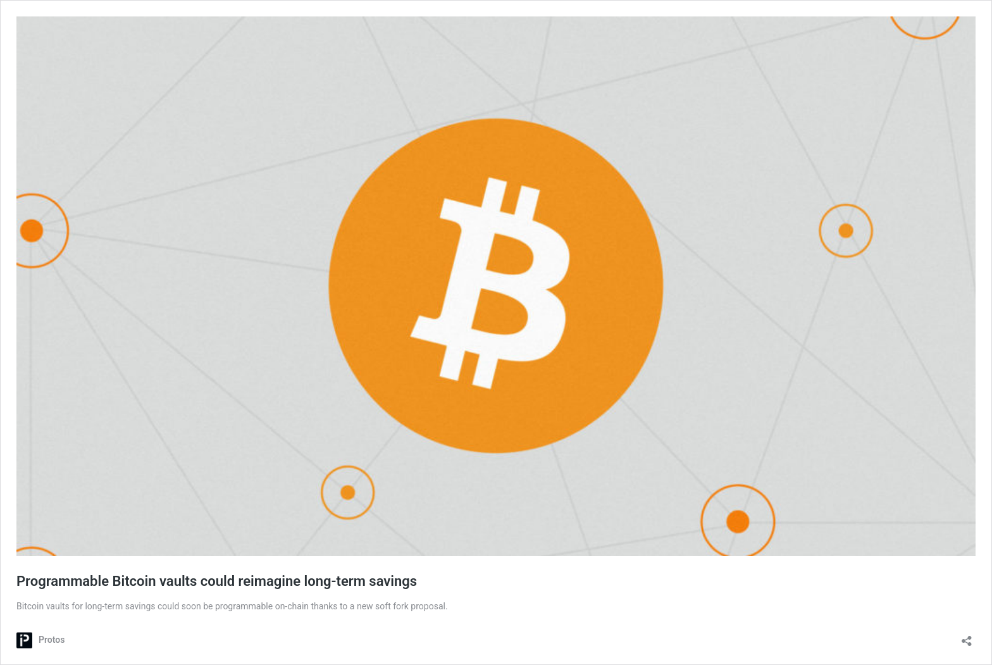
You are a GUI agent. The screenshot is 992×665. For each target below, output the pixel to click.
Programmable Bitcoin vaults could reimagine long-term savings (216, 581)
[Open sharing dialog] (967, 637)
